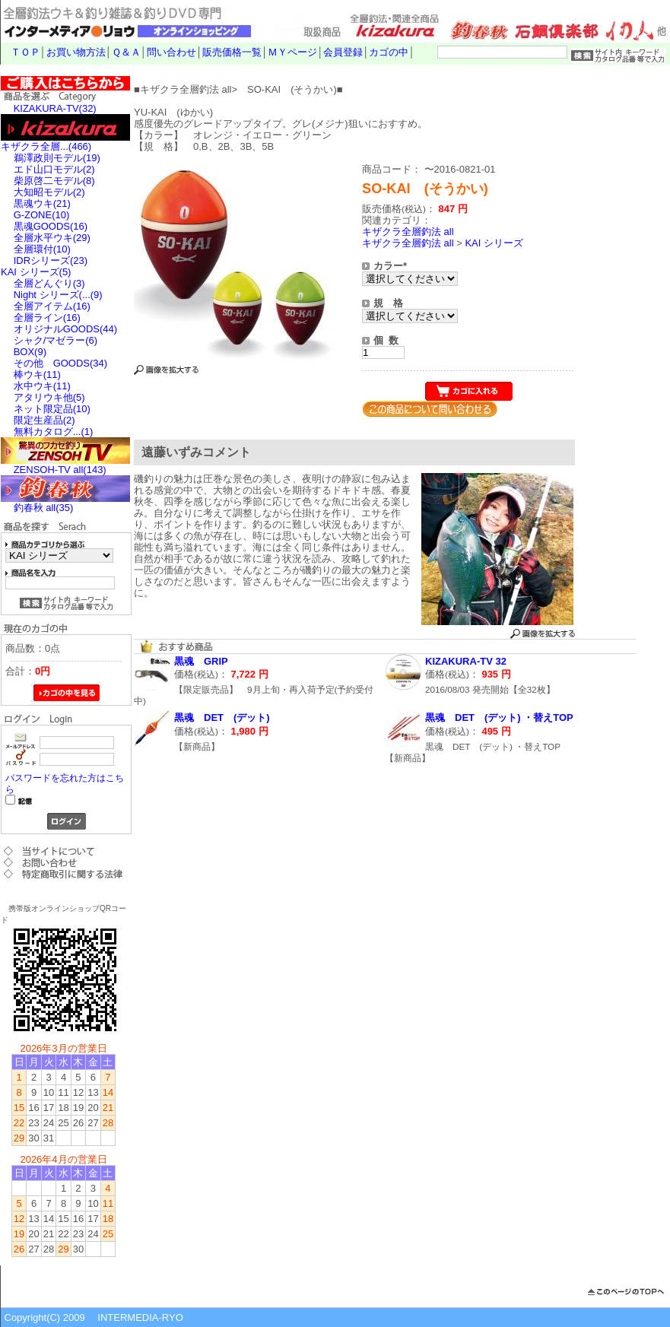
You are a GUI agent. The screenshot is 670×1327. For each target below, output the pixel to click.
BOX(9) (30, 351)
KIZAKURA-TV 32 (465, 661)
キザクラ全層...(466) (46, 146)
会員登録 (343, 52)
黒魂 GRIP (201, 661)
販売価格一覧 (232, 52)
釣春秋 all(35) (44, 507)
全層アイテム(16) (52, 306)
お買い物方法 (76, 52)
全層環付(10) (42, 249)
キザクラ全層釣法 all (408, 231)
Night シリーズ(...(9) (58, 294)
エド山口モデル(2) (54, 169)
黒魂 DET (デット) (222, 717)
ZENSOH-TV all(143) (60, 469)
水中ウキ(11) (42, 386)
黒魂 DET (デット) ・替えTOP (499, 717)
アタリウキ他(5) (49, 397)
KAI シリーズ (494, 243)
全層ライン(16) (47, 317)
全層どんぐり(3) (49, 283)
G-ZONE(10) (42, 215)
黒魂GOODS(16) (51, 226)
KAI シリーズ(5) (36, 272)
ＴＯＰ (25, 52)
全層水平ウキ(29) (52, 237)
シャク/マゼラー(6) (56, 340)
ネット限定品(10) (52, 408)
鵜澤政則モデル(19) (57, 157)
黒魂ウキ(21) (42, 203)
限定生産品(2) (44, 420)
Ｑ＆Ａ (126, 52)
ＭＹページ (292, 52)
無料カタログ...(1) (54, 431)
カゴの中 (388, 52)
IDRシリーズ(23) (51, 260)
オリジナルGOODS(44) (66, 329)
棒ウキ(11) (37, 374)
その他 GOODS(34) (61, 363)
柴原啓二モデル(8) (54, 180)
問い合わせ (171, 52)
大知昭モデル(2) (49, 192)
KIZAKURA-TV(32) (55, 108)
